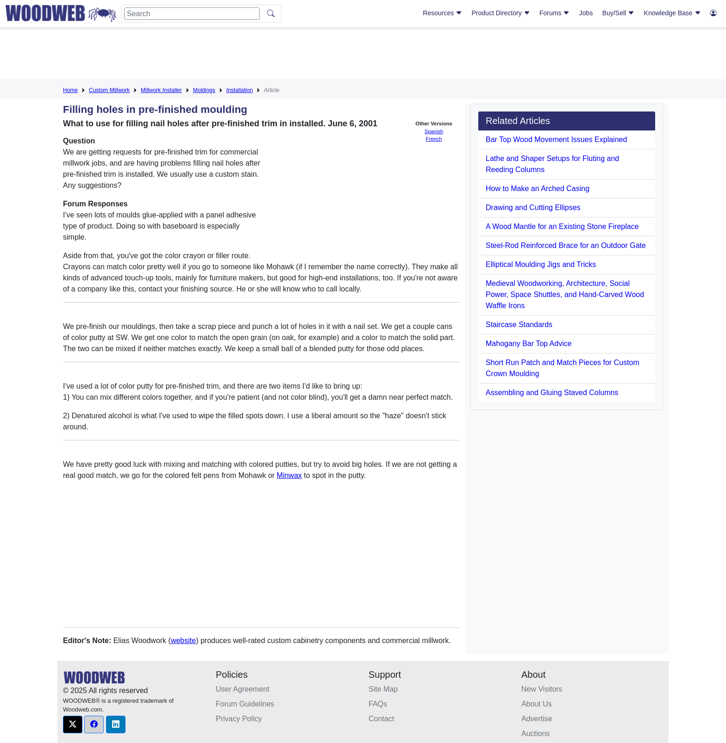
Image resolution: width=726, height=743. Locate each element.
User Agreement (242, 689)
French (434, 139)
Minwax (289, 475)
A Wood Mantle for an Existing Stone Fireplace (562, 226)
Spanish (434, 131)
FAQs (378, 704)
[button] (72, 724)
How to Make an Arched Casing (537, 188)
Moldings (204, 90)
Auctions (535, 733)
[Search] (192, 13)
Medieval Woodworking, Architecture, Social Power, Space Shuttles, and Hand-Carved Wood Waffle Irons (565, 294)
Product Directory (501, 13)
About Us (536, 704)
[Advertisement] (363, 55)
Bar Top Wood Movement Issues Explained (556, 139)
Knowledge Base (672, 13)
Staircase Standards (519, 324)
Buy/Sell (618, 13)
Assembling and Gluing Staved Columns (552, 392)
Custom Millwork (109, 90)
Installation (239, 90)
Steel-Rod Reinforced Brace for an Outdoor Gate (566, 245)
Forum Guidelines (245, 704)
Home (70, 90)
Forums (554, 13)
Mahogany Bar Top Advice (529, 343)
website (183, 640)
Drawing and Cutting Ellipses (533, 207)
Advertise (536, 719)
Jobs (586, 13)
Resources (442, 13)
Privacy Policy (239, 719)
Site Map (383, 689)
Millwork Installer (161, 90)
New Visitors (542, 689)
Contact (381, 719)
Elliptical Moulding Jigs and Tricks (541, 264)
